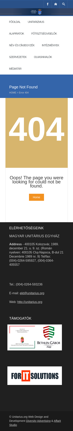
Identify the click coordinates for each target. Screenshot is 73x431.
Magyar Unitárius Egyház (34, 236)
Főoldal (14, 21)
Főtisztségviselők (44, 33)
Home (12, 92)
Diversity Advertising (38, 420)
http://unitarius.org (29, 302)
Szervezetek (18, 57)
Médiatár (15, 68)
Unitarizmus (36, 21)
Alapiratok (16, 33)
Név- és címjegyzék (22, 45)
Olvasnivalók (43, 57)
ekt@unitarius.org (32, 293)
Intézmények (50, 45)
